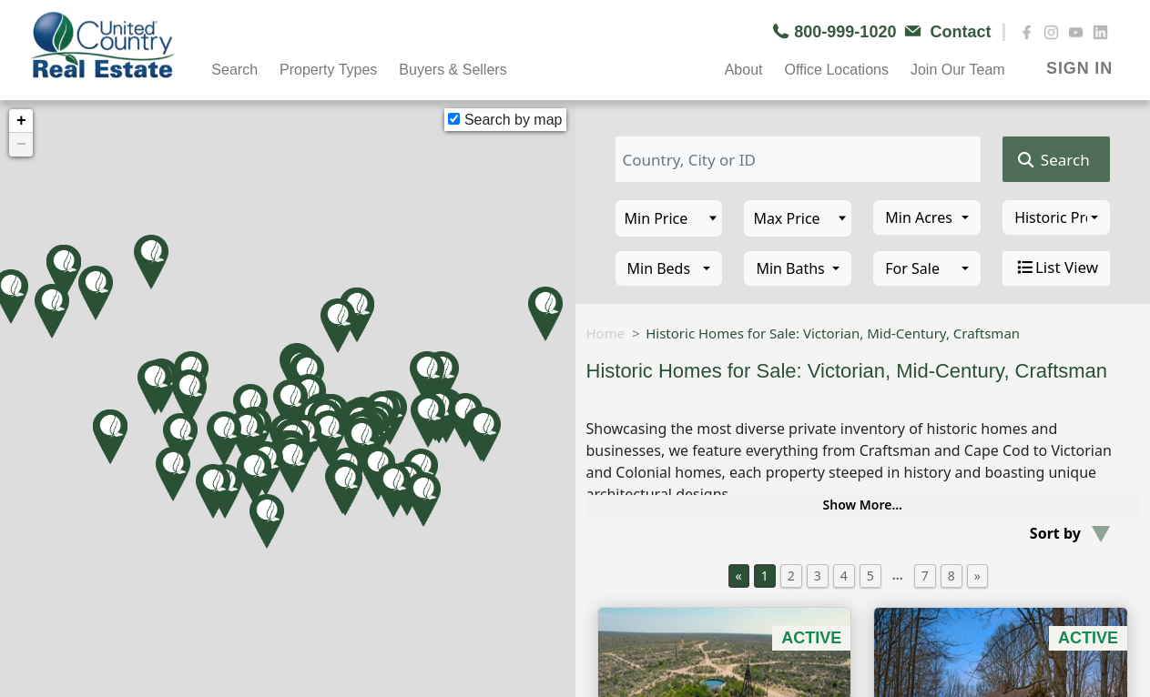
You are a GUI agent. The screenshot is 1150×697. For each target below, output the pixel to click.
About (744, 69)
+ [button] (21, 121)
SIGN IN (1079, 68)
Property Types (328, 69)
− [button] (21, 145)
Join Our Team (958, 69)
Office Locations (836, 69)
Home (606, 333)
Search (234, 69)
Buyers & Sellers (452, 69)
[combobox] (927, 217)
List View (1056, 267)
